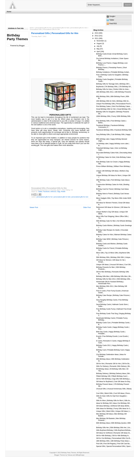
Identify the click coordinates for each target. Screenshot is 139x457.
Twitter (111, 20)
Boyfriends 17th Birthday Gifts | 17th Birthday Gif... (114, 87)
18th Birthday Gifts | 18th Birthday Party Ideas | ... (113, 441)
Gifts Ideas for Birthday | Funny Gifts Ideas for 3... (113, 408)
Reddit (63, 191)
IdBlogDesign (80, 455)
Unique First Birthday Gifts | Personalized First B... (114, 104)
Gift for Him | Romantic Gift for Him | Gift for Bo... (113, 364)
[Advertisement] (55, 20)
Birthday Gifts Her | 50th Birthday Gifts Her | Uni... (113, 427)
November (100, 41)
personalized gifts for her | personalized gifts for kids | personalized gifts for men (61, 28)
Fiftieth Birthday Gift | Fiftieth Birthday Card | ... (112, 376)
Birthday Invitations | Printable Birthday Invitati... (113, 72)
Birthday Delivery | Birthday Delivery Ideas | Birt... (113, 373)
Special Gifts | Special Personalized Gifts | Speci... (114, 446)
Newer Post (34, 207)
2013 (96, 33)
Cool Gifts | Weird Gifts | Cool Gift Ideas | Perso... (113, 393)
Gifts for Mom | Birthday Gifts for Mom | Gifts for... (113, 400)
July (98, 46)
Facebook (46, 191)
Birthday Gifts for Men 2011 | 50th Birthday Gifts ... (114, 279)
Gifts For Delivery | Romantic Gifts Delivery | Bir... (113, 366)
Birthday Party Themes (17, 37)
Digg (58, 191)
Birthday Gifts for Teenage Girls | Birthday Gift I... (113, 84)
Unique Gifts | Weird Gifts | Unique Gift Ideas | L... (113, 411)
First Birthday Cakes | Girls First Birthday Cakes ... (114, 106)
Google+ (112, 16)
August (99, 43)
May (98, 49)
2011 (96, 38)
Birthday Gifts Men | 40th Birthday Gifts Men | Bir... (114, 276)
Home (9, 12)
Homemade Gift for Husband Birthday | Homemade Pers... (110, 283)
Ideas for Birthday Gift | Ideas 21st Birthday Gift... (113, 403)
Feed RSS (113, 23)
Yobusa (69, 455)
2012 (96, 36)
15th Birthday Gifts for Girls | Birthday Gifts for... (113, 101)
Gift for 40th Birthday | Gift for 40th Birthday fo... (113, 436)
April (98, 51)
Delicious (53, 191)
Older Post (87, 207)
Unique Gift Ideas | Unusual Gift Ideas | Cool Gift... (114, 265)
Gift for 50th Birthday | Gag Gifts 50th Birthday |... (113, 379)
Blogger (22, 46)
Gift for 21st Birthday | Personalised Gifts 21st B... (113, 438)
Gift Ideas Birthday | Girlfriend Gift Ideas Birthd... (113, 406)
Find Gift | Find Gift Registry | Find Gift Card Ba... (113, 444)
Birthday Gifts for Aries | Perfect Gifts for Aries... (113, 89)
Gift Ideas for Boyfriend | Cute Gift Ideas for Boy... (113, 381)
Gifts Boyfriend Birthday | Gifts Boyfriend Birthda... (114, 430)
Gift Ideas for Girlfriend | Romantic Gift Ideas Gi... (113, 433)
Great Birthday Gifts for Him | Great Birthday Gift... (114, 109)
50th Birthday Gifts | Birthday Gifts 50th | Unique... (114, 257)
